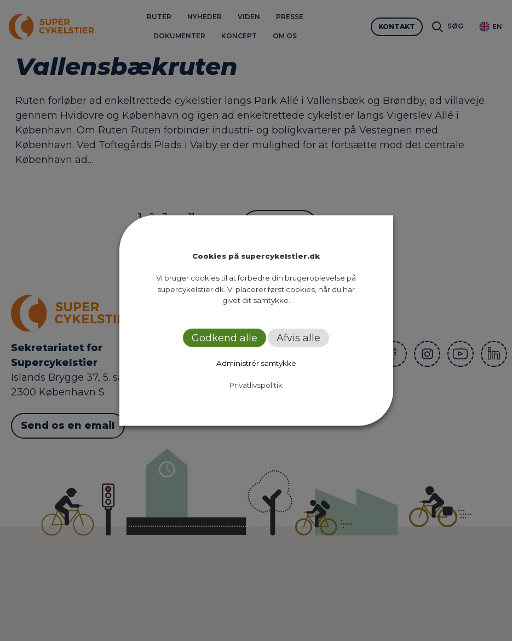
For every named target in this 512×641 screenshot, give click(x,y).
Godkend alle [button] (224, 337)
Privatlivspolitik (256, 384)
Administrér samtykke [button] (256, 362)
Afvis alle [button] (298, 337)
